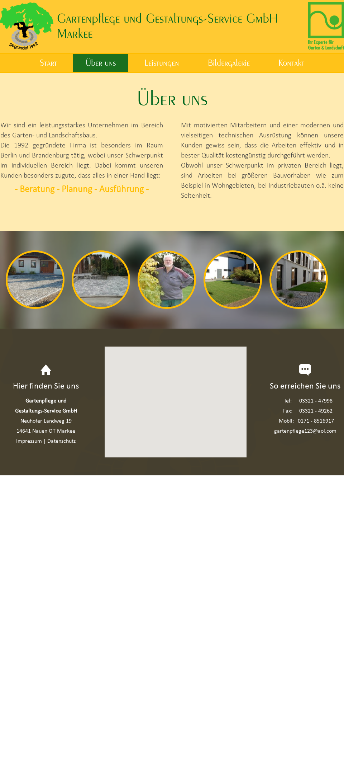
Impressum (29, 441)
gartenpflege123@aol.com (305, 431)
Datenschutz (61, 441)
